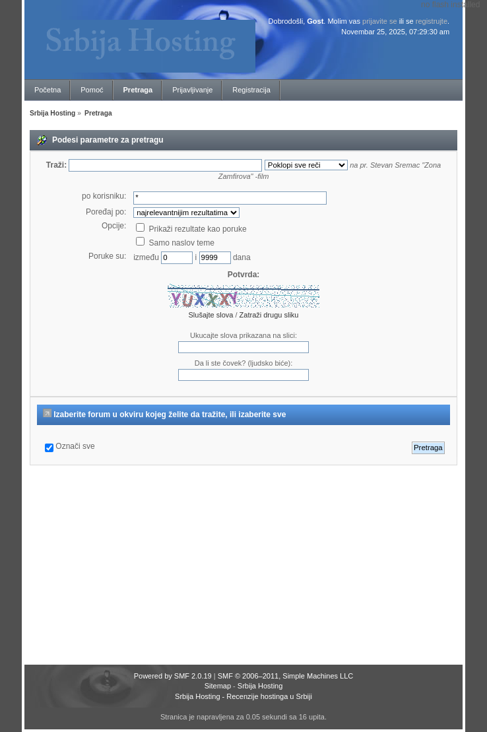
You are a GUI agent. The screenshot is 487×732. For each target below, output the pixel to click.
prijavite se (379, 21)
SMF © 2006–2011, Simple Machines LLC (286, 676)
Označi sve (74, 446)
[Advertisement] (256, 565)
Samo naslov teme (175, 243)
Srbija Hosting (260, 686)
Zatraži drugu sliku (269, 315)
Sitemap (218, 686)
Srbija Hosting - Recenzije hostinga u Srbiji (243, 696)
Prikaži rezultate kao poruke (191, 229)
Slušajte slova (211, 315)
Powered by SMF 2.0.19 (173, 676)
